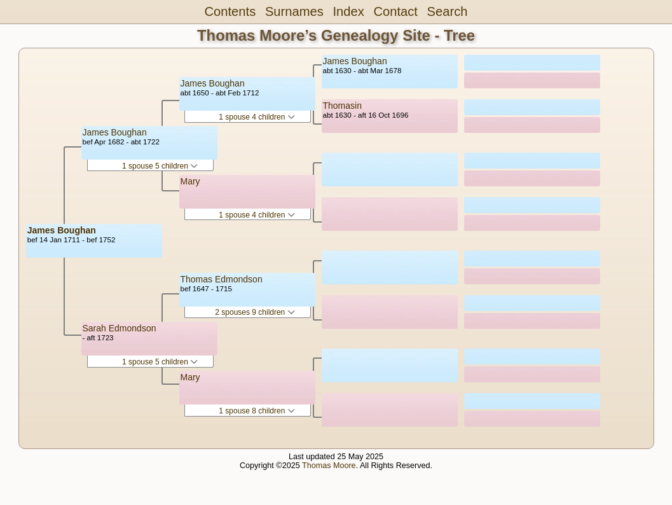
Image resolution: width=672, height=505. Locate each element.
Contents (230, 11)
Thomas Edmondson (222, 279)
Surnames (294, 11)
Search (447, 11)
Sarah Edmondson (119, 328)
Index (348, 11)
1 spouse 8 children (256, 410)
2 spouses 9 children (254, 312)
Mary (190, 181)
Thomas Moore (329, 465)
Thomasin (342, 105)
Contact (395, 11)
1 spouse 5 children (160, 166)
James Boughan (61, 230)
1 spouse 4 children (256, 117)
